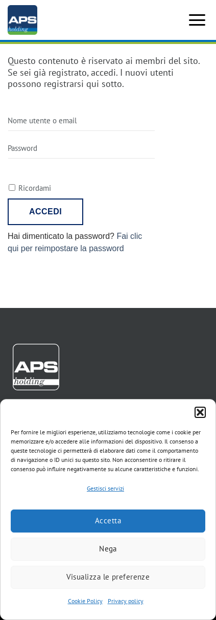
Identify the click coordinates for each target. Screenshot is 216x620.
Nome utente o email (42, 120)
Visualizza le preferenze (108, 577)
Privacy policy (125, 601)
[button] (200, 412)
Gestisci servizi (105, 488)
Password (22, 148)
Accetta (108, 520)
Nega (108, 548)
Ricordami (34, 188)
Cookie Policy (85, 601)
